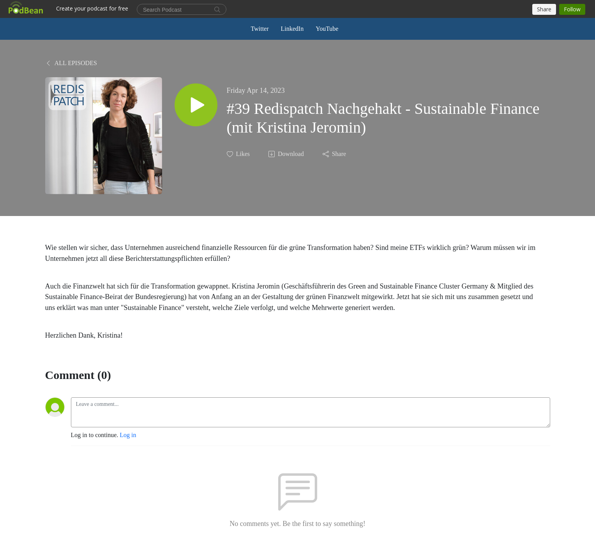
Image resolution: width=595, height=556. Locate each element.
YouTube (327, 28)
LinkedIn (292, 28)
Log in (128, 435)
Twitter (260, 28)
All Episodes (71, 63)
